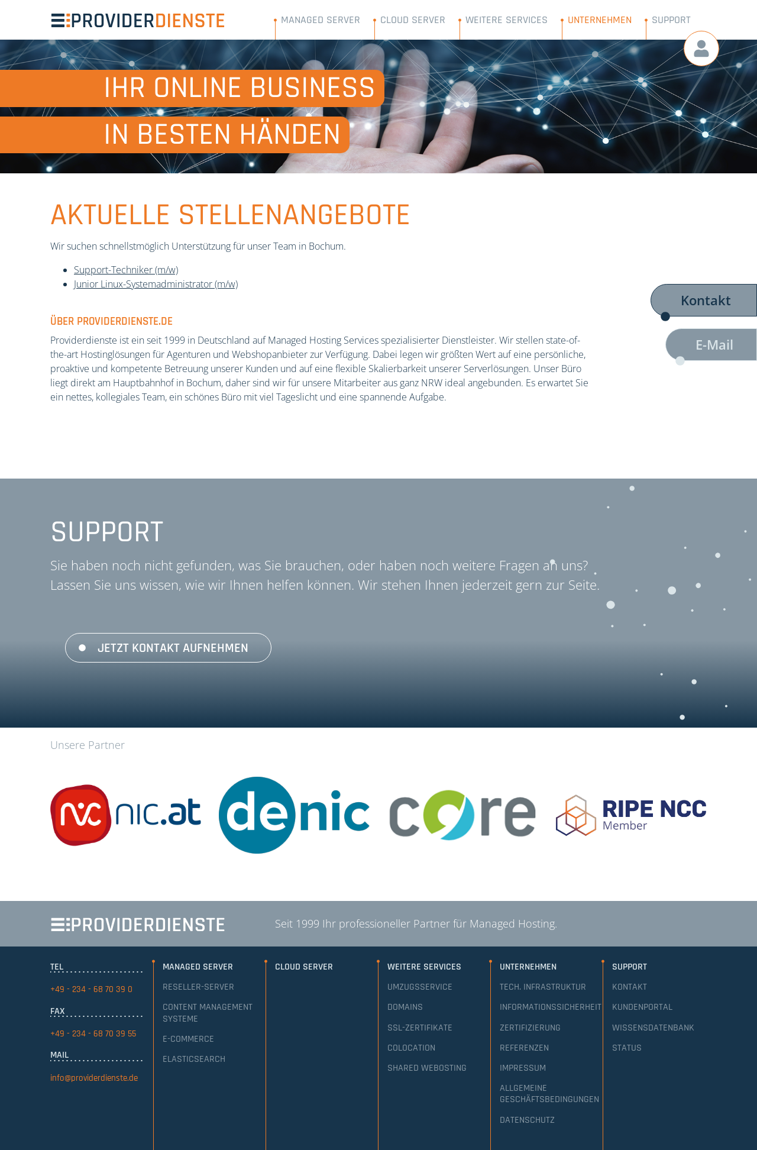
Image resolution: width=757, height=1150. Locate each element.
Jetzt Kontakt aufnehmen (173, 648)
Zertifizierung (530, 1028)
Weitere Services (506, 20)
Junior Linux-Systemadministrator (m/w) (156, 283)
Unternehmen (600, 20)
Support (671, 20)
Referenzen (524, 1048)
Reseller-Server (198, 987)
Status (627, 1048)
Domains (405, 1007)
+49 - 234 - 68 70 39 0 (91, 989)
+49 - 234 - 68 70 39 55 (93, 1033)
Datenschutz (527, 1120)
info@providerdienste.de (94, 1078)
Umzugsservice (419, 987)
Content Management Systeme (208, 1013)
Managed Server (320, 20)
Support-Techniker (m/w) (126, 269)
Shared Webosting (427, 1068)
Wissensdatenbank (653, 1028)
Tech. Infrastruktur (543, 987)
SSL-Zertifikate (419, 1028)
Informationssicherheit (550, 1007)
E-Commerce (188, 1039)
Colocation (411, 1048)
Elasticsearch (194, 1059)
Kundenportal (642, 1007)
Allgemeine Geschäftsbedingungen (549, 1094)
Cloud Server (412, 20)
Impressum (523, 1068)
